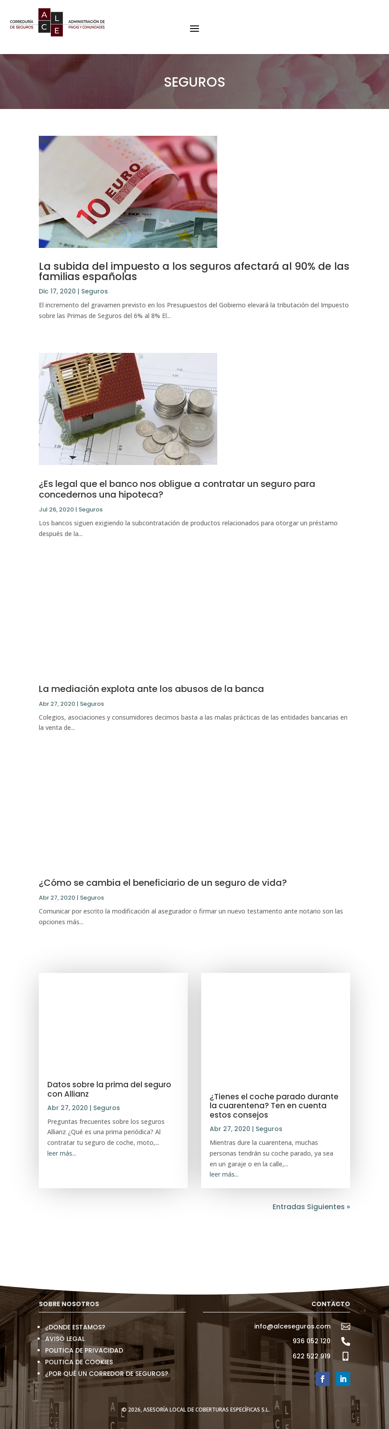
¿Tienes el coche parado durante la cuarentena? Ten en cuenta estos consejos (274, 1105)
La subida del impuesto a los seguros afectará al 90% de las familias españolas (194, 271)
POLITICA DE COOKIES (79, 1362)
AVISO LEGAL (65, 1338)
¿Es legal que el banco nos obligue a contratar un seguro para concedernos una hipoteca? (177, 489)
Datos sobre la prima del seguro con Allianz (109, 1089)
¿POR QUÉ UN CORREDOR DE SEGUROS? (106, 1373)
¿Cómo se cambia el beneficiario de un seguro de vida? (163, 882)
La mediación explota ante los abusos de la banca (151, 689)
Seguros (94, 291)
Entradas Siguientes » (311, 1207)
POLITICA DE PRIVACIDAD (84, 1350)
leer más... (61, 1153)
